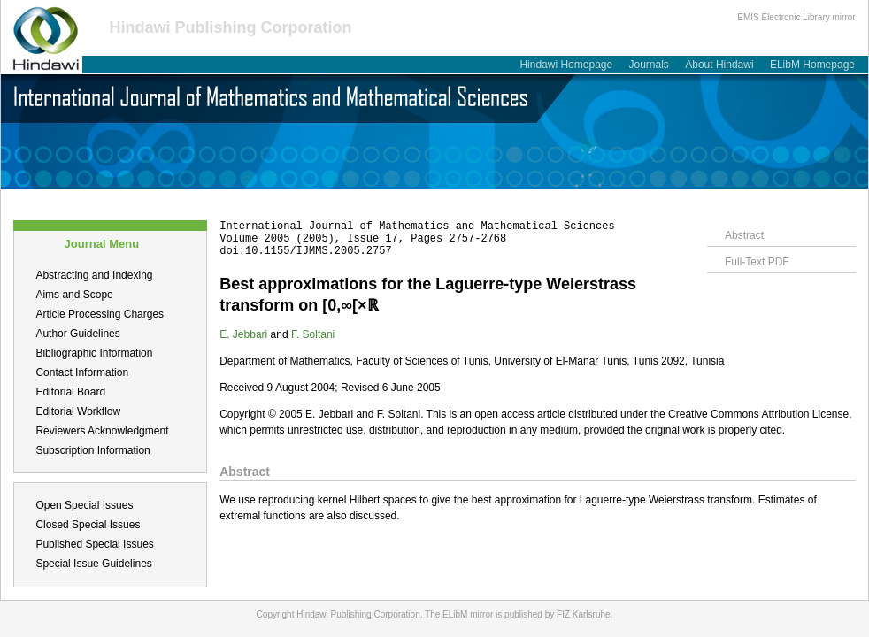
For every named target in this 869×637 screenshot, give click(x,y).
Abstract (744, 235)
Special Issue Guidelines (93, 563)
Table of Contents (290, 199)
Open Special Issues (84, 505)
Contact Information (81, 372)
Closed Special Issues (87, 524)
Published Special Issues (94, 544)
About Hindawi (719, 64)
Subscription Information (92, 450)
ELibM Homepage (812, 64)
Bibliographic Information (93, 353)
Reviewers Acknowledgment (101, 431)
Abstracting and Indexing (93, 275)
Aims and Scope (73, 294)
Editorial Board (70, 392)
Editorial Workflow (77, 411)
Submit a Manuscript (174, 199)
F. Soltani (313, 334)
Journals (649, 64)
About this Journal (56, 199)
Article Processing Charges (99, 314)
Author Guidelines (77, 333)
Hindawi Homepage (565, 64)
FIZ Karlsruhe (584, 614)
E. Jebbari (243, 334)
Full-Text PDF (757, 262)
